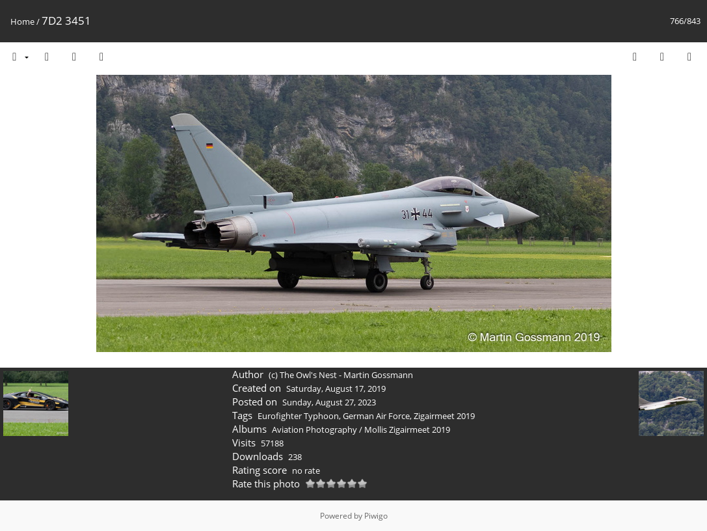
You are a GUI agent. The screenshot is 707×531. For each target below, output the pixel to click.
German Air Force (376, 416)
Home (22, 21)
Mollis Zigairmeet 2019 (407, 429)
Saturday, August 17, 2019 (336, 388)
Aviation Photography (314, 429)
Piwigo (376, 515)
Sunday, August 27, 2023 (329, 402)
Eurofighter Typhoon (298, 416)
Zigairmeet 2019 (444, 416)
